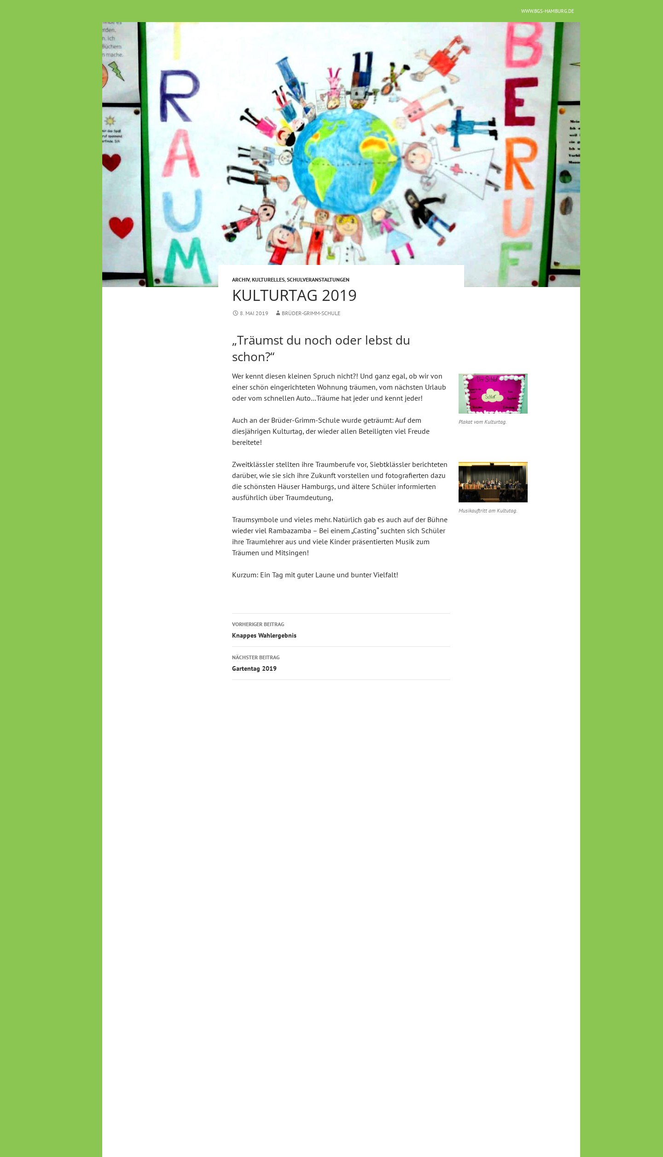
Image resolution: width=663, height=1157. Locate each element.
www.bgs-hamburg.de (547, 11)
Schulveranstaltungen (318, 279)
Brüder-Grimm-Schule (311, 313)
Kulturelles (268, 279)
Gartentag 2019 (341, 662)
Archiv (241, 279)
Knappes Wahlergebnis (341, 629)
